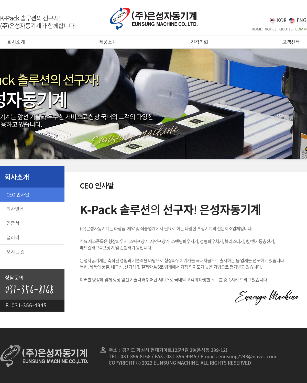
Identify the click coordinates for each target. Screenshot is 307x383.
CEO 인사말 (17, 194)
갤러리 (12, 237)
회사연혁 (15, 208)
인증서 (12, 223)
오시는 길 (15, 251)
